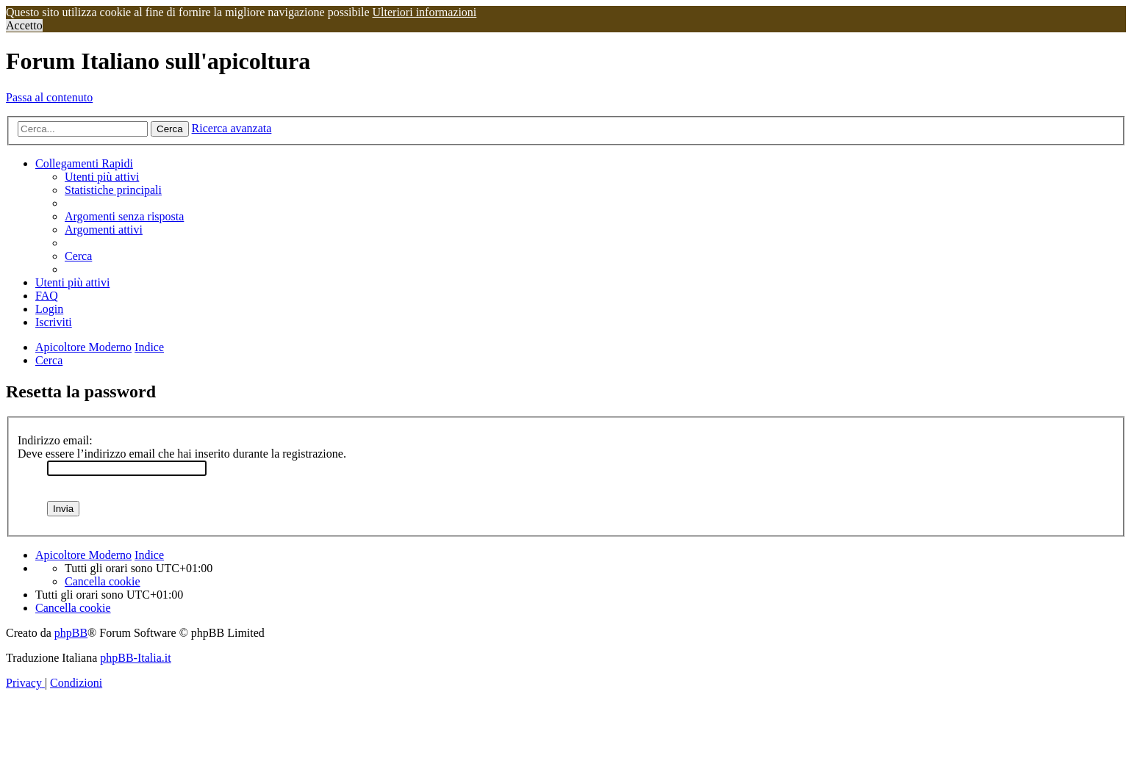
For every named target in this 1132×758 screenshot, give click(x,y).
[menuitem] (102, 176)
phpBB (70, 633)
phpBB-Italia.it (135, 657)
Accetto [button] (24, 25)
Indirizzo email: (55, 440)
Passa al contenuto (49, 97)
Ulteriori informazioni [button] (425, 12)
